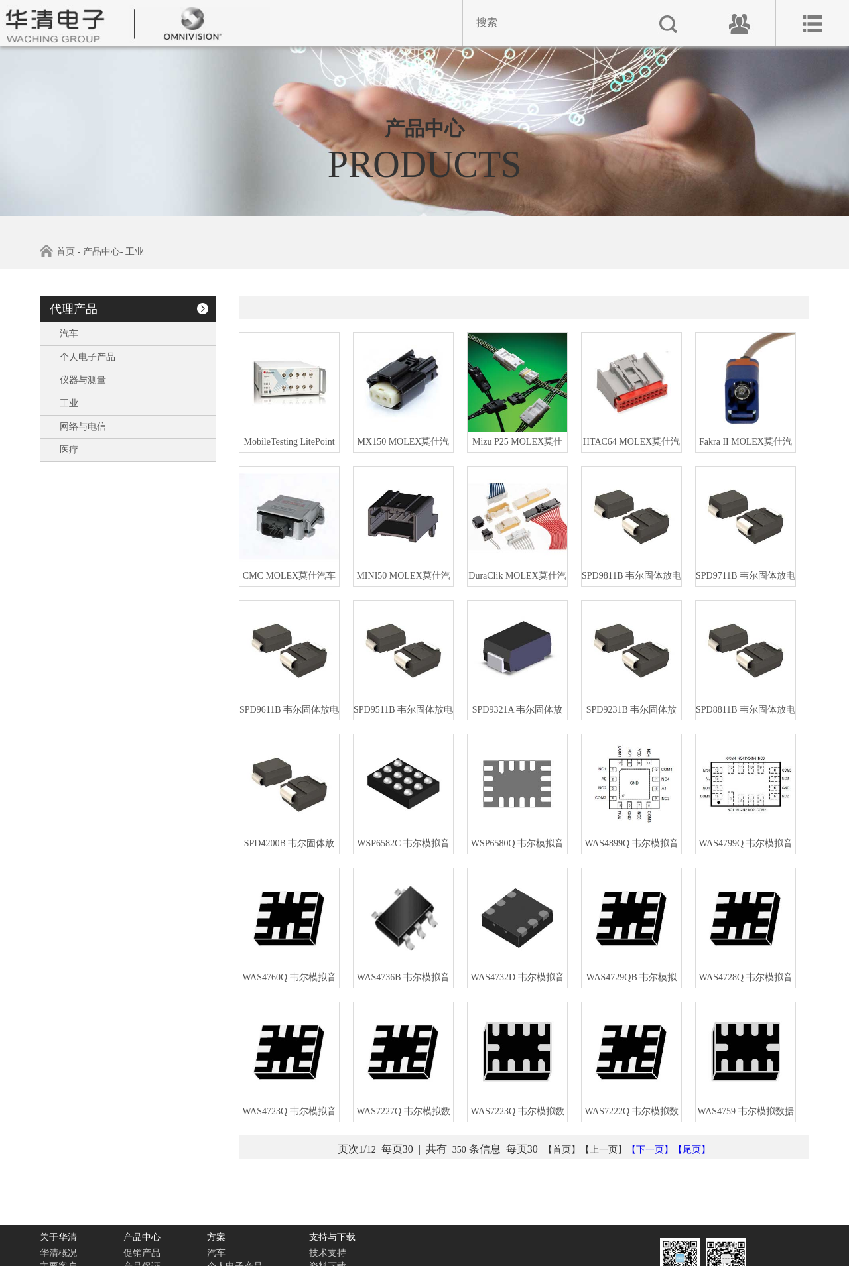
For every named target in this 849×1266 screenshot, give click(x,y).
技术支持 (327, 1253)
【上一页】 (603, 1150)
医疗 (69, 450)
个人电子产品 (87, 357)
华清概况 (58, 1253)
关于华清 (58, 1237)
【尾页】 (691, 1150)
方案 (216, 1237)
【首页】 (561, 1150)
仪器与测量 (83, 380)
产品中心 (101, 252)
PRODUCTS (425, 164)
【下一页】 (650, 1150)
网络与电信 (83, 427)
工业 (69, 403)
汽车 (69, 334)
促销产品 (142, 1253)
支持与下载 (332, 1237)
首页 (65, 252)
